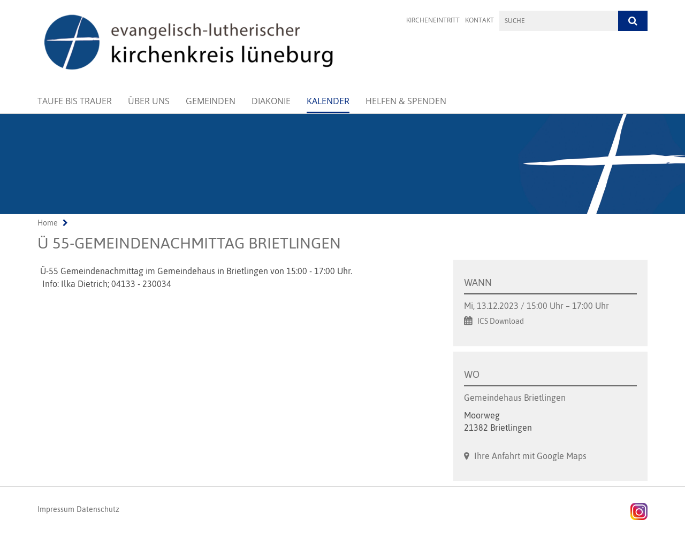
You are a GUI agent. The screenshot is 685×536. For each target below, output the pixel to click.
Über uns (149, 101)
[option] (342, 164)
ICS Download (500, 321)
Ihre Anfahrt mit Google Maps (530, 456)
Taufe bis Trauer (74, 101)
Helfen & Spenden (406, 101)
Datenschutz (98, 509)
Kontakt (479, 20)
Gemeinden (210, 101)
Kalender (328, 101)
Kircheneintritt (433, 20)
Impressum (55, 509)
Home (47, 223)
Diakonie (271, 101)
